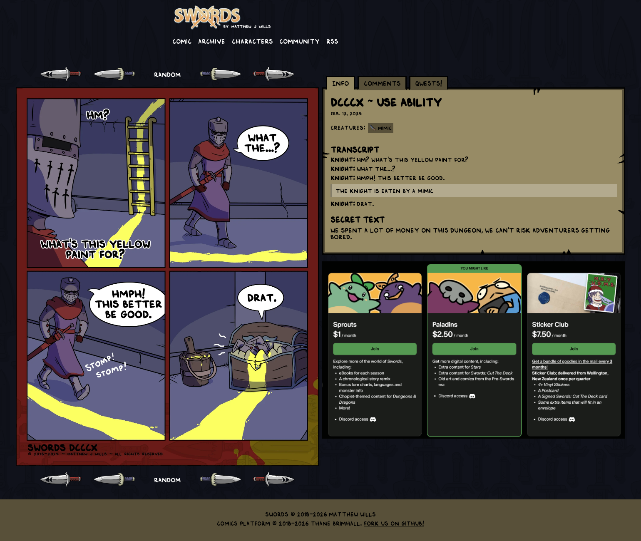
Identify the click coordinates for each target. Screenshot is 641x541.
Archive (211, 40)
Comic (181, 40)
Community (299, 40)
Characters (252, 40)
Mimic (385, 127)
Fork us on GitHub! (394, 523)
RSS (332, 40)
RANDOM (167, 74)
